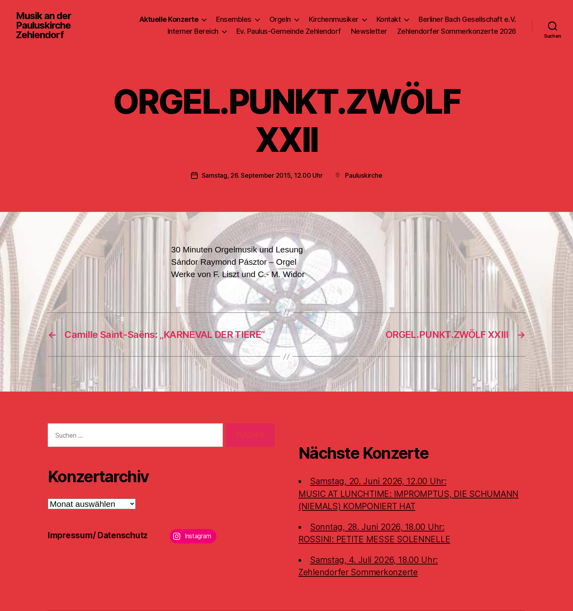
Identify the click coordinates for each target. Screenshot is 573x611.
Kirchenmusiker (334, 19)
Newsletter (369, 31)
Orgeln (280, 19)
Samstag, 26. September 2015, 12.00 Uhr (262, 175)
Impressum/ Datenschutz (98, 535)
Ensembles (233, 19)
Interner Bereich (193, 31)
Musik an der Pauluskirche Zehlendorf (43, 25)
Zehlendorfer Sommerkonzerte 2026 (456, 31)
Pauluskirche (363, 175)
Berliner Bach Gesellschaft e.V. (467, 19)
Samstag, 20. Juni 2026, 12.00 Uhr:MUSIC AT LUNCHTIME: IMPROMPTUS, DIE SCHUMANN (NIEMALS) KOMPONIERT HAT (408, 493)
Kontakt (388, 19)
